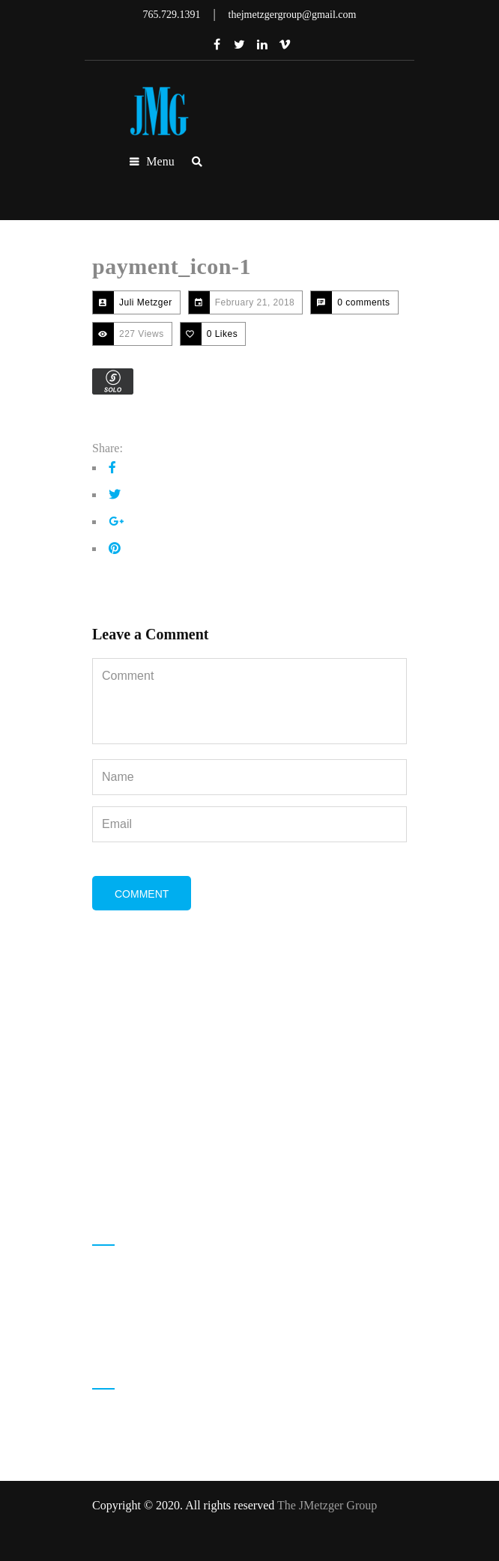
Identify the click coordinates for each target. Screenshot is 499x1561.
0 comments (363, 302)
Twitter (240, 44)
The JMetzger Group (327, 1505)
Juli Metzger (145, 302)
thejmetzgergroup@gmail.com (188, 1326)
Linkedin (262, 44)
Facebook (217, 44)
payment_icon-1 (171, 266)
